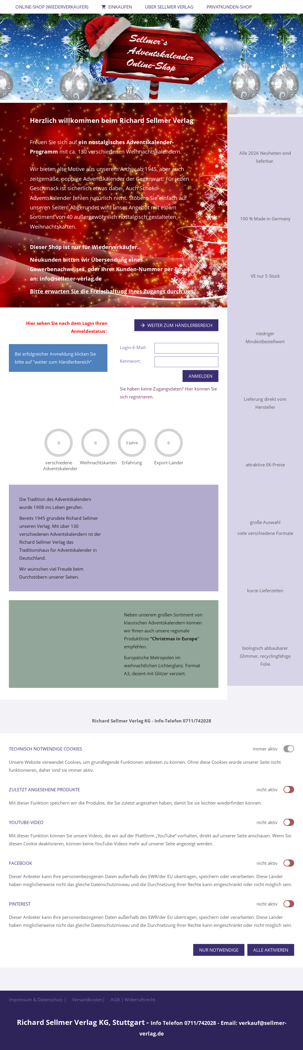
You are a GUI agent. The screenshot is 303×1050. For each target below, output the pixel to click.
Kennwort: (130, 361)
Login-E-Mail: (133, 347)
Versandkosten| (88, 999)
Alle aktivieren (270, 950)
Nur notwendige (218, 950)
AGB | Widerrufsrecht (133, 999)
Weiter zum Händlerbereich (176, 325)
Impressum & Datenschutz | (37, 999)
